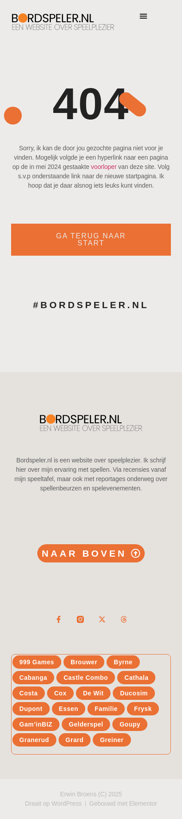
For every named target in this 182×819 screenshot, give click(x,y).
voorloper (103, 166)
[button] (143, 16)
